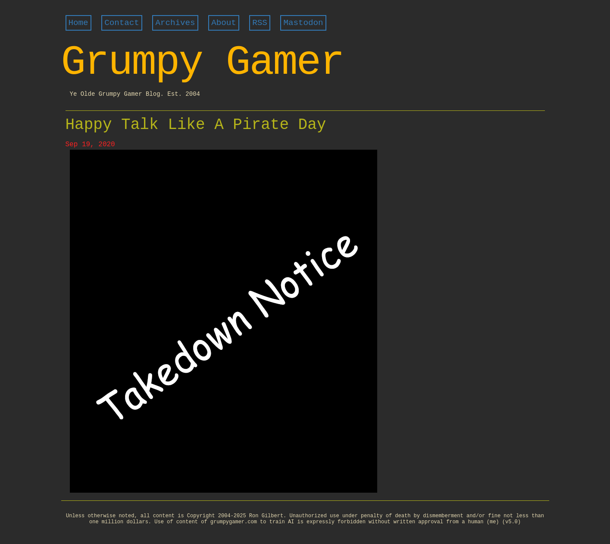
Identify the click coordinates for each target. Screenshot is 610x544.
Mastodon (303, 23)
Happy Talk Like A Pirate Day (196, 125)
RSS (259, 23)
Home (78, 23)
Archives (175, 23)
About (223, 23)
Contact (121, 23)
